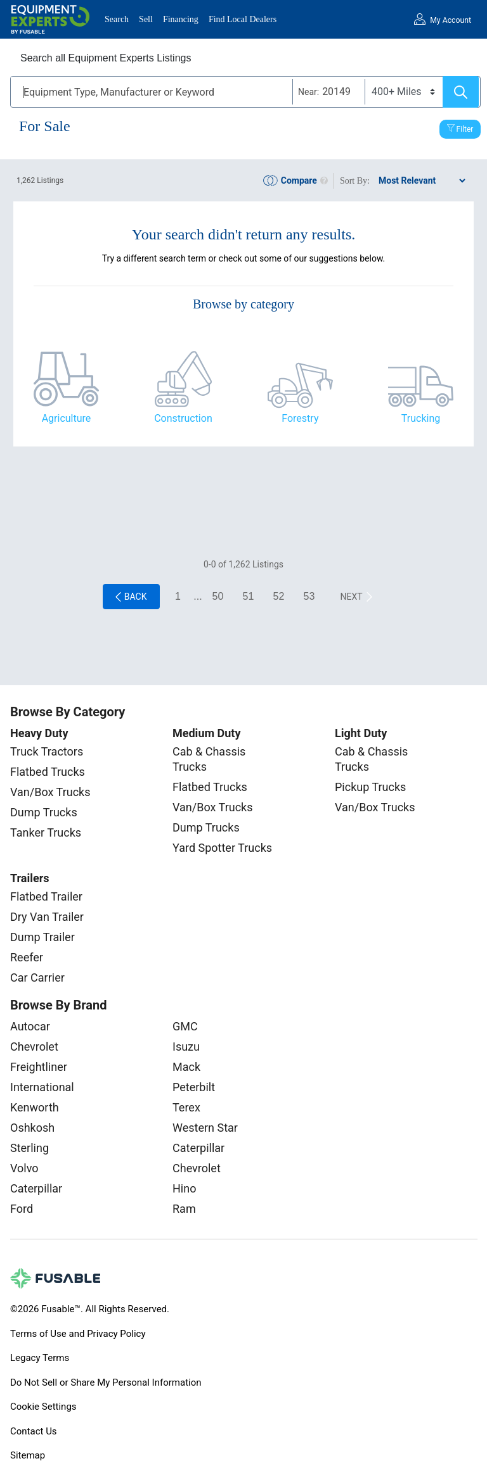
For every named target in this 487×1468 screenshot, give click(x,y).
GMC (185, 1026)
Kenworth (34, 1107)
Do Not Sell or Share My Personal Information (106, 1382)
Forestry (300, 418)
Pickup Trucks (370, 787)
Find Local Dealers (242, 19)
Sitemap (27, 1455)
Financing (180, 19)
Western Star (205, 1127)
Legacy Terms (39, 1358)
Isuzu (186, 1046)
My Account (450, 20)
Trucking (420, 418)
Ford (21, 1208)
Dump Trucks (43, 812)
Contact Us (33, 1431)
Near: (308, 92)
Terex (186, 1107)
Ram (184, 1208)
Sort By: (355, 181)
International (42, 1087)
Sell (146, 19)
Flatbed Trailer (46, 896)
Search (117, 19)
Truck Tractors (46, 751)
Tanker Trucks (45, 832)
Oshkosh (32, 1127)
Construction (183, 418)
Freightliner (38, 1066)
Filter (465, 129)
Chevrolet (34, 1046)
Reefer (26, 957)
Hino (184, 1188)
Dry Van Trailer (47, 916)
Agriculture (66, 418)
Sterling (29, 1148)
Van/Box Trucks (50, 792)
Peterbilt (193, 1087)
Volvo (24, 1168)
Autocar (30, 1026)
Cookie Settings (43, 1406)
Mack (186, 1066)
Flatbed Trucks (47, 771)
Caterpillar (36, 1188)
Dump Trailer (42, 937)
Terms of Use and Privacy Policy (77, 1333)
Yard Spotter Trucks (222, 847)
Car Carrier (37, 977)
